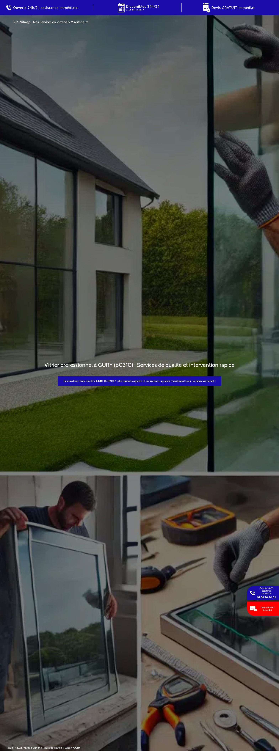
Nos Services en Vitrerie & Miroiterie (58, 22)
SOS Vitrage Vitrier (28, 747)
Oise (67, 747)
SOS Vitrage (21, 22)
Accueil (10, 747)
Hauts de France (52, 747)
